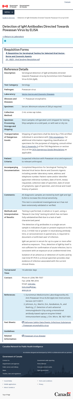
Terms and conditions (45, 381)
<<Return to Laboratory (13, 36)
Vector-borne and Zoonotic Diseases (38, 94)
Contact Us (6, 360)
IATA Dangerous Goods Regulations (48, 149)
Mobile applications (10, 384)
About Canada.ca (9, 387)
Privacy (41, 384)
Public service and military (10, 367)
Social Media (8, 381)
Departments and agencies (11, 364)
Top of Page (6, 395)
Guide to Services (9, 18)
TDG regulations (56, 137)
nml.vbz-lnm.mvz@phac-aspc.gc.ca (29, 287)
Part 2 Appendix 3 (30, 146)
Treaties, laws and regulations (12, 374)
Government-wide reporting (45, 360)
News (4, 370)
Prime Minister (41, 364)
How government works (44, 367)
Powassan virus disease (33, 336)
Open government (42, 370)
